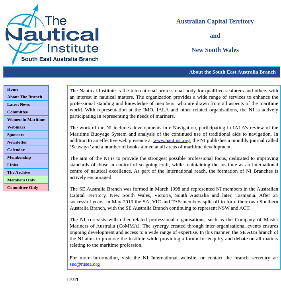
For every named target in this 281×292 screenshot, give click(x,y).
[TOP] (72, 279)
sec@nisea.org (85, 264)
